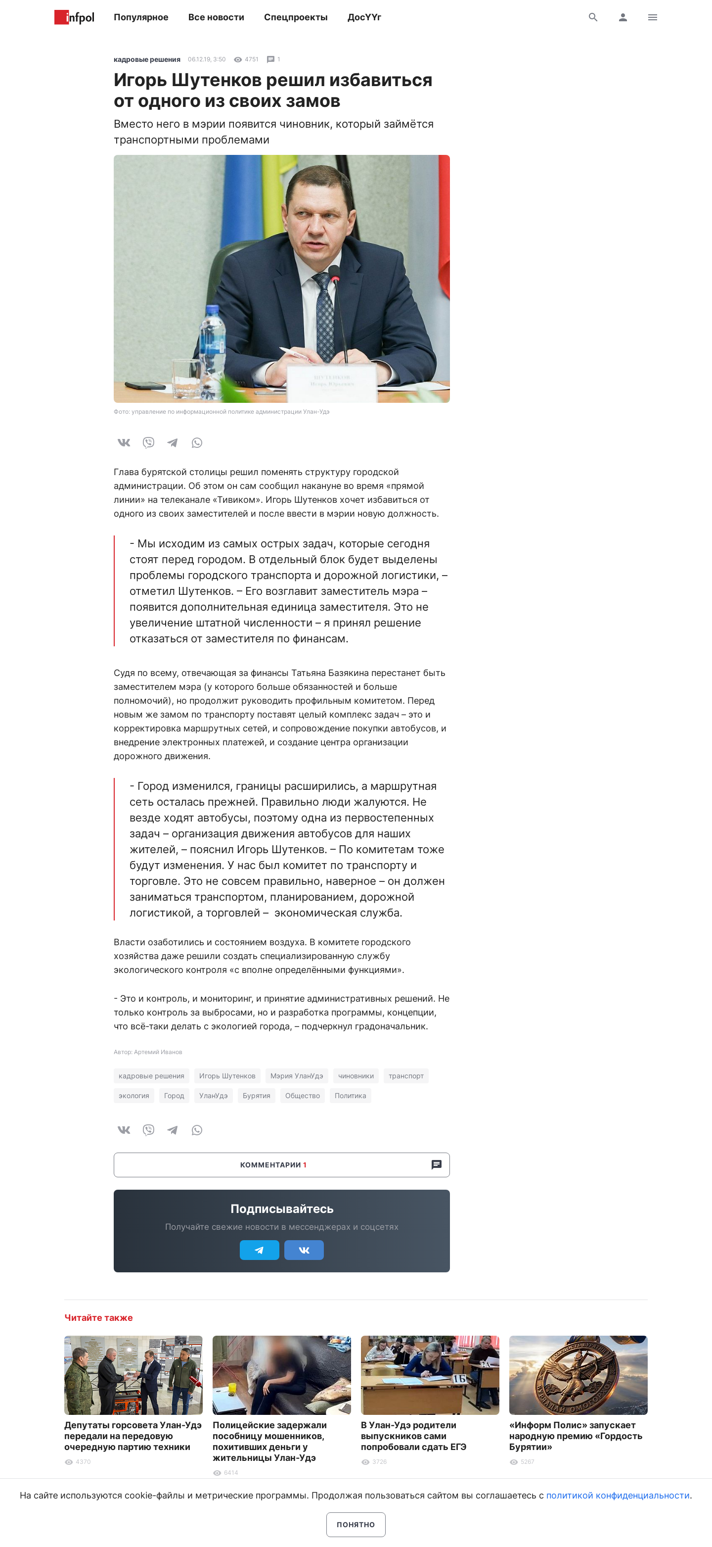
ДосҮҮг (364, 17)
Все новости (216, 17)
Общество (302, 1095)
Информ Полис (74, 17)
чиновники (356, 1075)
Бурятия (256, 1095)
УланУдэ (213, 1095)
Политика (350, 1095)
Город (174, 1095)
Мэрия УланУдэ (296, 1075)
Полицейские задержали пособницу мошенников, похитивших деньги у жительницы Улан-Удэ (270, 1441)
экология (134, 1095)
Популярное (141, 17)
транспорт (406, 1075)
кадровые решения (147, 59)
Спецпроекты (296, 17)
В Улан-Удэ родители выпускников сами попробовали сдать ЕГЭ (414, 1436)
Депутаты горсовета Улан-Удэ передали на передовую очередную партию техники (133, 1436)
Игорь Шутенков (227, 1075)
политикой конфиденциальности (618, 1495)
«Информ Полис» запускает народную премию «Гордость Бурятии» (576, 1436)
